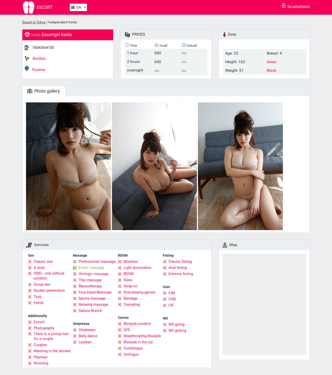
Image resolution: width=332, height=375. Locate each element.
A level (39, 267)
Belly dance (88, 336)
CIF (171, 305)
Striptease (87, 330)
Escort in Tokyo (33, 22)
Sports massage (92, 298)
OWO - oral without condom (49, 275)
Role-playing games (139, 292)
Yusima (35, 69)
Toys (38, 296)
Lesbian (85, 342)
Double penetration (49, 290)
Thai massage (90, 280)
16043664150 (43, 47)
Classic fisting (180, 261)
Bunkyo (35, 58)
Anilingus (131, 354)
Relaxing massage (93, 304)
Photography (44, 328)
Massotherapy (90, 286)
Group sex (42, 284)
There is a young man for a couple (51, 336)
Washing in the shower (52, 351)
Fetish (39, 303)
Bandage (131, 298)
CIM (171, 293)
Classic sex (43, 261)
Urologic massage (94, 274)
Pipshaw (40, 357)
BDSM (129, 274)
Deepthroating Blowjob (142, 336)
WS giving (176, 324)
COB (172, 299)
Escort (39, 322)
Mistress (131, 261)
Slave (128, 280)
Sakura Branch (90, 310)
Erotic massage (91, 267)
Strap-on (130, 286)
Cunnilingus (133, 348)
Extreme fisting (180, 274)
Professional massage (97, 261)
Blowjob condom (137, 323)
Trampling (132, 304)
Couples (40, 345)
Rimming (41, 363)
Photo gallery (43, 91)
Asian (272, 61)
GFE (127, 330)
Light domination (137, 267)
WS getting (177, 330)
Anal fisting (177, 267)
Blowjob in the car (138, 342)
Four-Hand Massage (95, 292)
